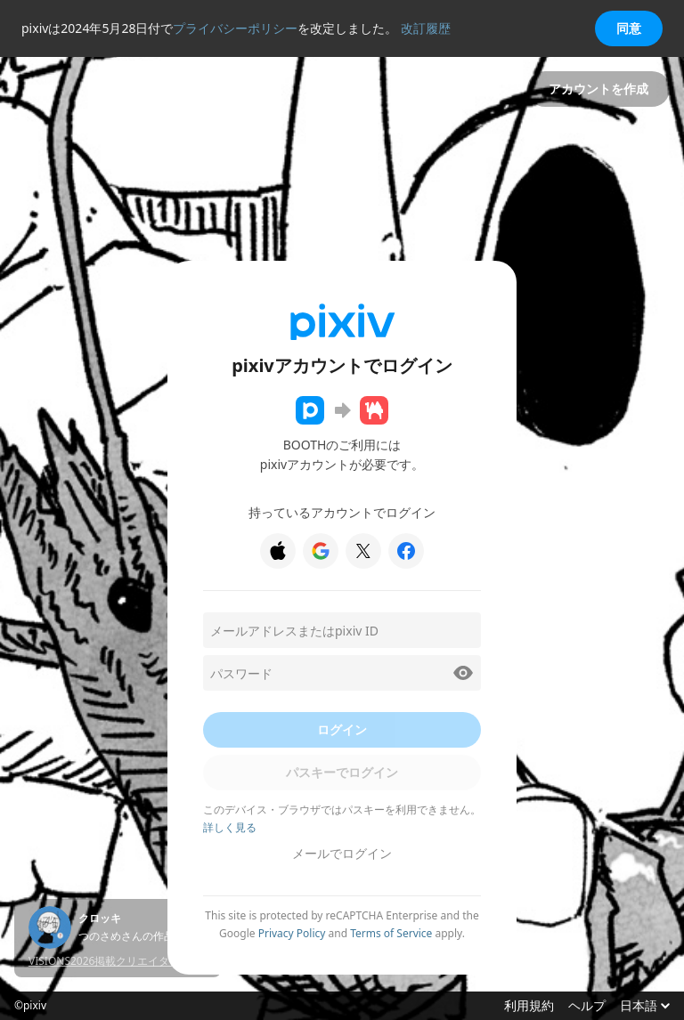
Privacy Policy (292, 933)
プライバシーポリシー (235, 28)
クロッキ (99, 918)
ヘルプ (587, 1006)
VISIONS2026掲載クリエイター (104, 960)
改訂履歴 (426, 28)
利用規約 (529, 1006)
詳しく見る (229, 827)
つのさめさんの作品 (126, 936)
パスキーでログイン (342, 772)
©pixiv (30, 1005)
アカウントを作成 (598, 88)
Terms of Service (391, 933)
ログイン (342, 729)
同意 (628, 28)
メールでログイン (342, 853)
